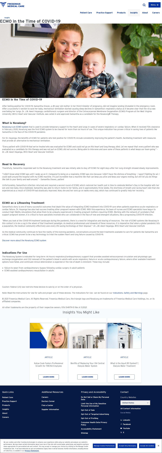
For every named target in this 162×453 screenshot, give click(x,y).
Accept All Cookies (147, 446)
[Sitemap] (97, 433)
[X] (123, 432)
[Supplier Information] (57, 409)
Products (121, 13)
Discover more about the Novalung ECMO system (24, 240)
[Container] (155, 5)
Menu (153, 5)
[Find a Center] (57, 405)
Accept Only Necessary (127, 446)
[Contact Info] (130, 408)
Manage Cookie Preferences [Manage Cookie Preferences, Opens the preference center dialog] (104, 446)
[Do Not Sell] (97, 398)
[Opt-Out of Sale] (97, 410)
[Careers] (57, 397)
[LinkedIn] (126, 420)
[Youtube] (126, 428)
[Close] (158, 445)
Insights (134, 13)
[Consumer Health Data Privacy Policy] (97, 423)
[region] (81, 446)
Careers (156, 13)
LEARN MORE (48, 377)
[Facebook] (127, 424)
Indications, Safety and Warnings (128, 293)
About (145, 13)
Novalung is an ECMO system (15, 127)
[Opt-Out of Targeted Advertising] (97, 414)
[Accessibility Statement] (97, 429)
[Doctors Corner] (57, 401)
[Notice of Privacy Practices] (97, 404)
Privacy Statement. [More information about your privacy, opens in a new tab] (32, 451)
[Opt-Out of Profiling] (97, 418)
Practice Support (104, 13)
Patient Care (86, 13)
